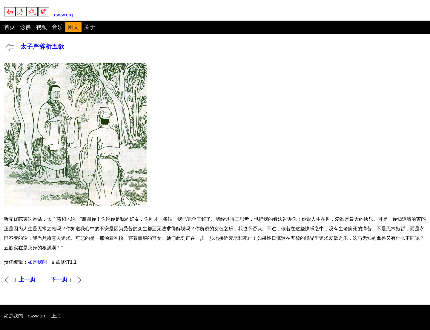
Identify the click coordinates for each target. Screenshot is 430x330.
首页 (9, 27)
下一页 (66, 279)
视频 (41, 27)
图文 (73, 27)
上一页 (20, 279)
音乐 (57, 27)
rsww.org (38, 12)
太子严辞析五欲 (34, 46)
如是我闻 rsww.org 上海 (32, 315)
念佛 (25, 27)
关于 (89, 27)
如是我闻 (37, 262)
